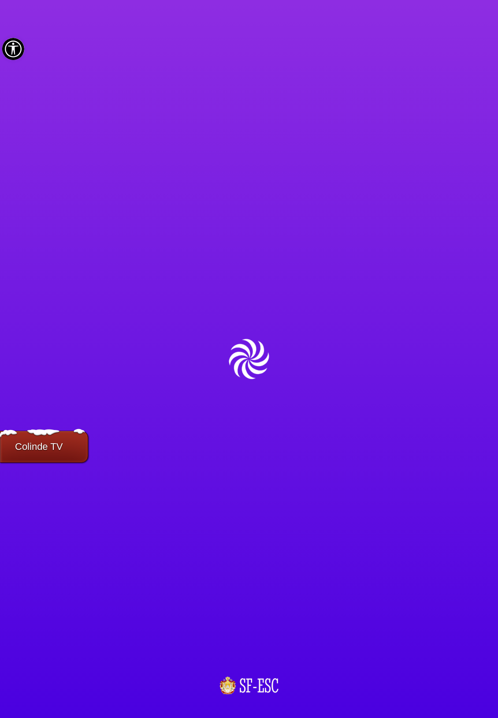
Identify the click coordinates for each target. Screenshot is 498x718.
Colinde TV (39, 446)
